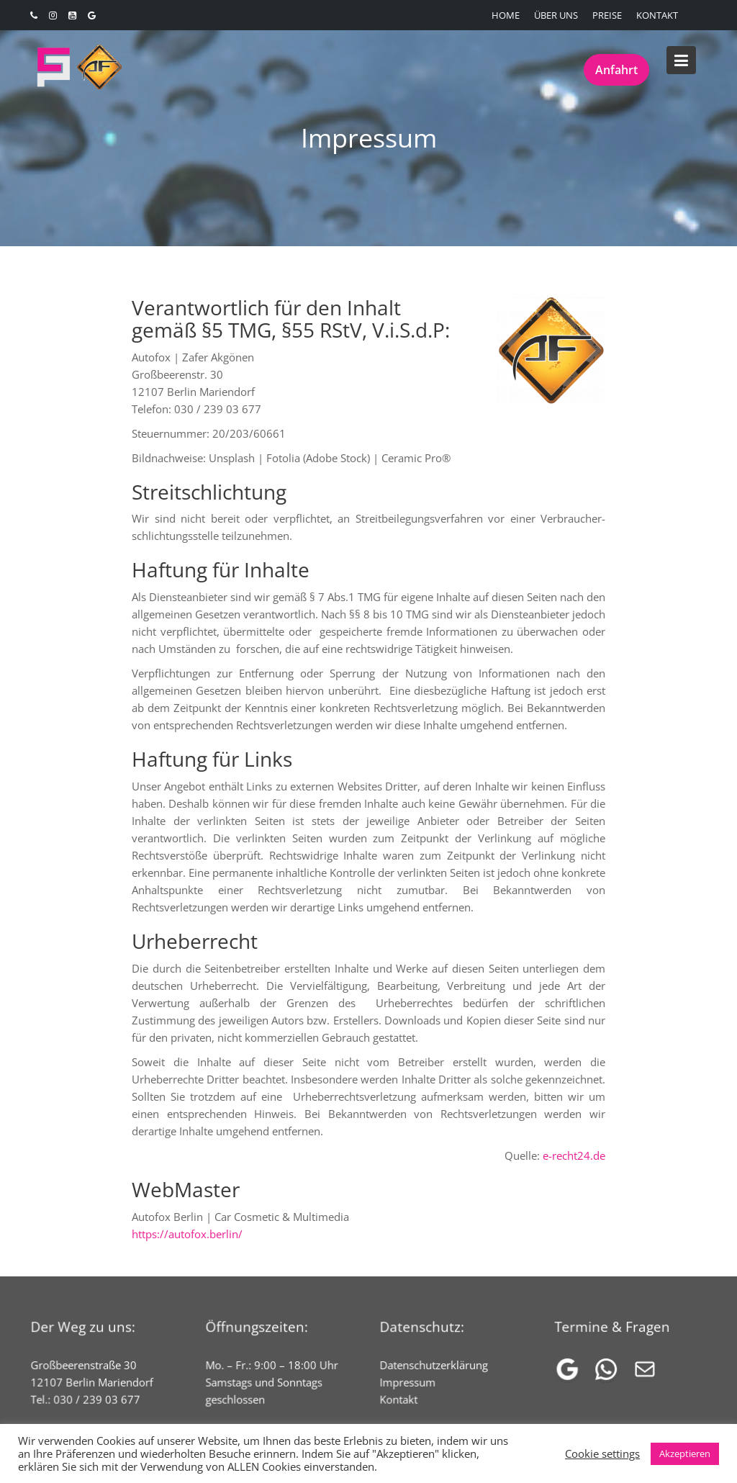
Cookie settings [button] (602, 1453)
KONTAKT (657, 15)
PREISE (607, 15)
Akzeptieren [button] (684, 1453)
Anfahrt (616, 70)
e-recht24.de (574, 1155)
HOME (506, 15)
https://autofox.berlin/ (187, 1234)
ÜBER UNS (556, 15)
